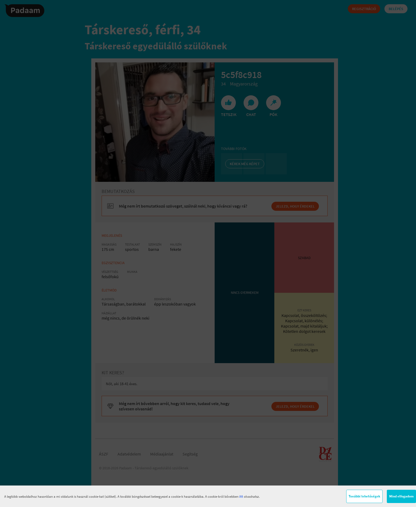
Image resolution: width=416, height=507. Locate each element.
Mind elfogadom (401, 496)
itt (241, 496)
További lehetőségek (364, 496)
